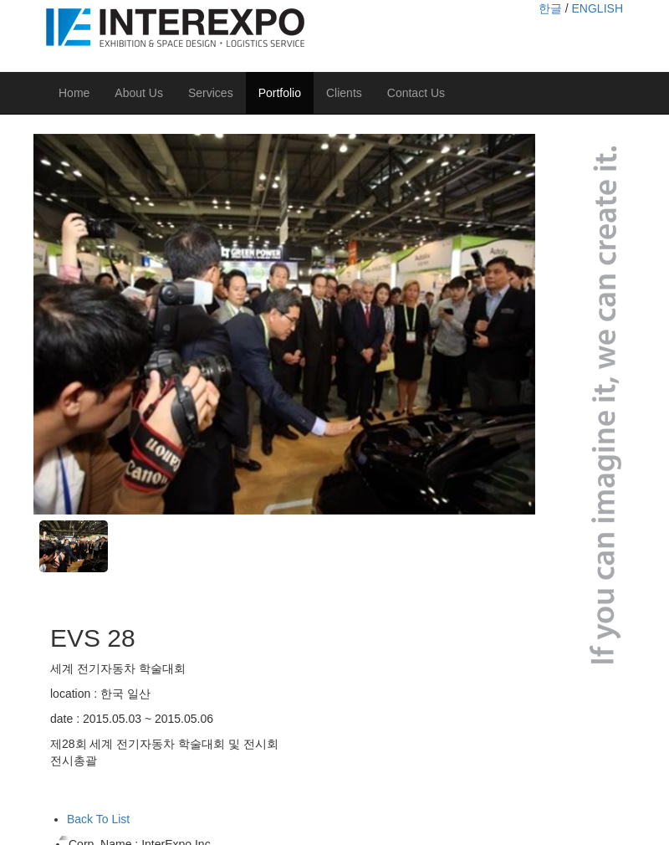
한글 (550, 8)
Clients (344, 93)
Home (74, 93)
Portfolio (279, 93)
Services (210, 93)
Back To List (98, 819)
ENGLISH (597, 8)
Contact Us (416, 93)
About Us (139, 93)
